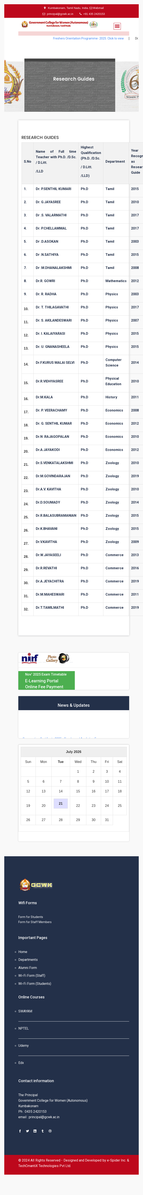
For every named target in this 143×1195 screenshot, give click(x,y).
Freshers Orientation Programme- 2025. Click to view (95, 38)
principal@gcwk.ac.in (57, 13)
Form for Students (30, 917)
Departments (28, 960)
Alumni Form (27, 968)
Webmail (98, 8)
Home (22, 952)
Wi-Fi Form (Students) (34, 984)
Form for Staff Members (35, 922)
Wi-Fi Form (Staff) (31, 976)
